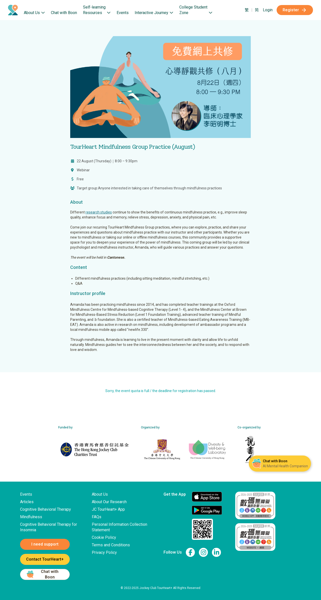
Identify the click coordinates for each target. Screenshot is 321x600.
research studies (99, 212)
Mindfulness (31, 516)
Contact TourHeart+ (45, 559)
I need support (44, 544)
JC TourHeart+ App (108, 509)
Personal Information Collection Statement (119, 527)
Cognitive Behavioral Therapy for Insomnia (48, 527)
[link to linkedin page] (216, 552)
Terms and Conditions (111, 545)
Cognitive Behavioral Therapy (45, 509)
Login (268, 10)
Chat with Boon (64, 12)
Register (295, 10)
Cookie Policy (104, 537)
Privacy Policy (104, 552)
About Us (100, 494)
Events (123, 12)
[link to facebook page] (190, 552)
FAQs (96, 516)
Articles (27, 501)
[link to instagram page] (203, 552)
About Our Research (109, 501)
